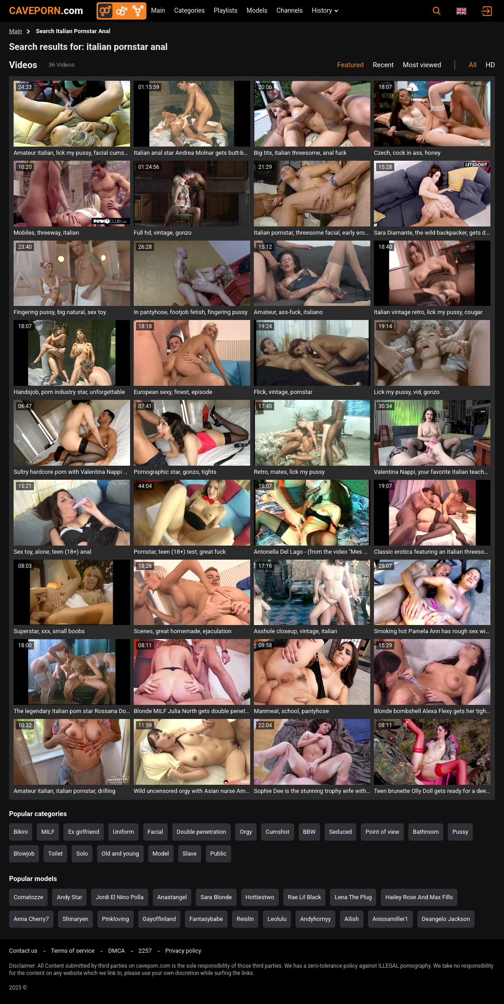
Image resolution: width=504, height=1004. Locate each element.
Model (161, 853)
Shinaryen (75, 918)
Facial (155, 831)
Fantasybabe (206, 918)
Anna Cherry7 (31, 918)
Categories (189, 10)
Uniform (123, 831)
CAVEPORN (46, 10)
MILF (47, 831)
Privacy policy (183, 950)
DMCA (116, 950)
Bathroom (426, 831)
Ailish (351, 918)
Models (257, 10)
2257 (145, 950)
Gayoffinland (159, 918)
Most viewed (422, 65)
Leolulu (276, 918)
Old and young (120, 853)
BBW (309, 831)
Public (218, 853)
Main (158, 10)
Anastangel (172, 897)
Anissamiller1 (390, 918)
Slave (190, 853)
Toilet (55, 853)
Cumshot (278, 831)
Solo (82, 853)
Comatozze (28, 897)
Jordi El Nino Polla (120, 897)
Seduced (340, 831)
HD (490, 65)
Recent (383, 65)
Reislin (245, 918)
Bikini (21, 831)
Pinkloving (115, 918)
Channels (289, 10)
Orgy (246, 831)
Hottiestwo (260, 897)
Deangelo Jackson (446, 918)
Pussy (460, 831)
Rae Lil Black (304, 897)
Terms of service (73, 950)
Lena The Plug (353, 897)
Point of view (382, 831)
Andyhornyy (315, 918)
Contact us (23, 950)
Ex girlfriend (83, 831)
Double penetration (201, 831)
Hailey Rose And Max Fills (419, 897)
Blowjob (24, 853)
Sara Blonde (216, 897)
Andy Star (69, 897)
